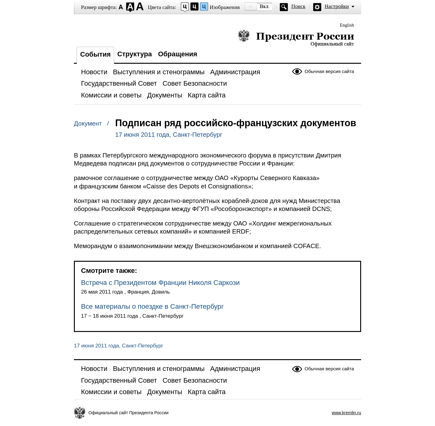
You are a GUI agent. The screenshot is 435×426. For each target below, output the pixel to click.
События (95, 54)
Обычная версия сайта (329, 71)
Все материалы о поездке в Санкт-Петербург (152, 306)
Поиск (298, 6)
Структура (134, 54)
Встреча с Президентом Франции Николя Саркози (160, 282)
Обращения (177, 54)
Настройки (337, 6)
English (347, 25)
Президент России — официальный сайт (296, 38)
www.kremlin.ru (346, 412)
